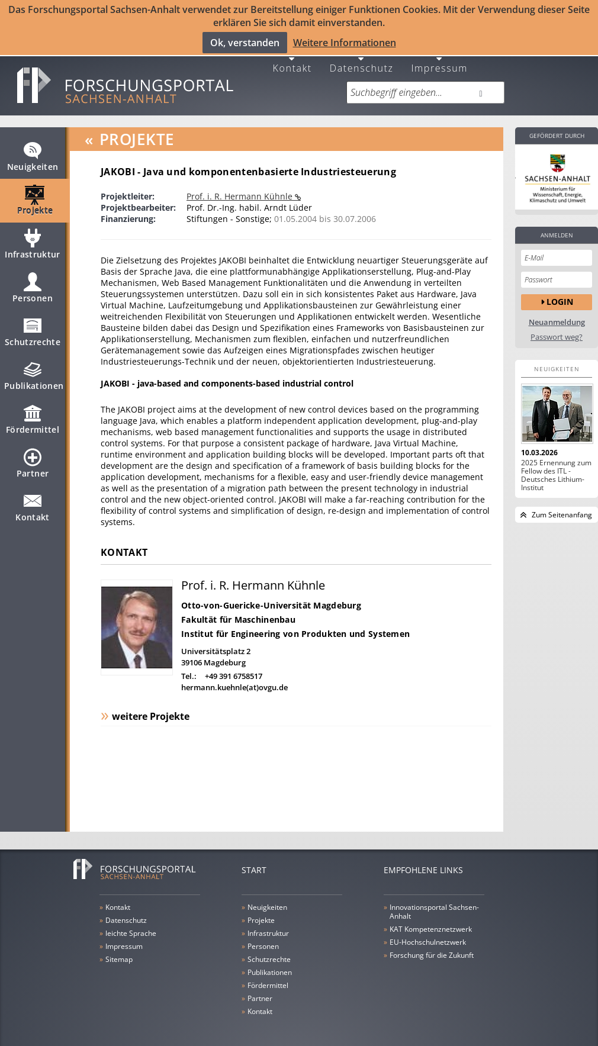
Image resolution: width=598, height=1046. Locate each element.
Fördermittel (32, 418)
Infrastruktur (32, 243)
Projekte (35, 199)
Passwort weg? (557, 331)
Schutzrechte (32, 331)
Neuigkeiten (33, 155)
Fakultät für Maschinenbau (238, 613)
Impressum (439, 61)
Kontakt (292, 61)
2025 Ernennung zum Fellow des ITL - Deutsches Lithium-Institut (556, 469)
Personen (32, 287)
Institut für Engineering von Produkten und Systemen (295, 627)
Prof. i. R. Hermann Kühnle (241, 190)
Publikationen (34, 374)
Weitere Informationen (344, 42)
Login (559, 296)
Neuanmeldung (557, 316)
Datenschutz (362, 61)
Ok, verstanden (244, 42)
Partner (33, 462)
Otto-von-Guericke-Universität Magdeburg (271, 599)
